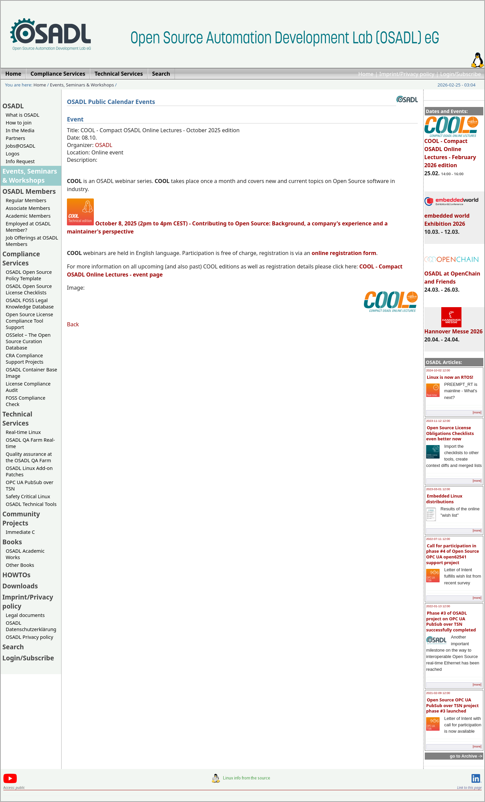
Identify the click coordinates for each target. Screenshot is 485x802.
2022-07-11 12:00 (438, 539)
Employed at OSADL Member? (28, 226)
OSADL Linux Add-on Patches (29, 471)
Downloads (20, 585)
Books (12, 541)
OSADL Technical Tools (31, 504)
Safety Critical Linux (28, 496)
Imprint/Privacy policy (407, 74)
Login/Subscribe (460, 74)
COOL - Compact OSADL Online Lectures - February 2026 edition (451, 150)
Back (73, 324)
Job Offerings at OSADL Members (32, 240)
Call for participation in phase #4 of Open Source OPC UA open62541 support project (452, 554)
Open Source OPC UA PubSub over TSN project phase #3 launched (452, 705)
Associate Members (28, 208)
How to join (19, 122)
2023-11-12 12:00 (438, 421)
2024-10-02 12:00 (438, 370)
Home (366, 74)
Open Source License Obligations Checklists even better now (450, 433)
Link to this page (469, 787)
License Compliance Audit (28, 386)
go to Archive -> (466, 756)
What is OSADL (22, 115)
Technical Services (17, 418)
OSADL (13, 105)
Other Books (20, 565)
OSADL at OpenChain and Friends (452, 274)
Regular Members (26, 200)
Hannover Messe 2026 (453, 328)
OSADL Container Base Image (31, 372)
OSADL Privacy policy (29, 637)
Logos (13, 153)
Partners (15, 138)
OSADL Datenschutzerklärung (31, 626)
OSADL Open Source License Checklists (29, 289)
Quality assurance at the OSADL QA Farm (29, 457)
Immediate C (20, 532)
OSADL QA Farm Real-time (30, 443)
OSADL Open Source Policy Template (29, 275)
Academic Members (28, 216)
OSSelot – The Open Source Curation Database (28, 341)
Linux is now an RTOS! (450, 377)
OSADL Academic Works (25, 554)
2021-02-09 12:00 (438, 693)
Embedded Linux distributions (444, 499)
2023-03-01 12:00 (438, 489)
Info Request (20, 161)
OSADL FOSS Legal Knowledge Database (30, 303)
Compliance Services (21, 258)
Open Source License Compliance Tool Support (29, 320)
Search (13, 646)
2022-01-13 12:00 (438, 606)
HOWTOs (16, 574)
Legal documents (25, 615)
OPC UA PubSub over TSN (29, 485)
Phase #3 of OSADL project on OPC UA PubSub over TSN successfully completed (451, 621)
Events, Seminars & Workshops (82, 85)
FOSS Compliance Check (25, 401)
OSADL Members (29, 191)
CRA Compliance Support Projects (24, 358)
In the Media (20, 130)
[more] (477, 412)
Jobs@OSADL (20, 146)
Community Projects (21, 518)
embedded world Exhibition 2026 (451, 216)
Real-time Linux (23, 432)
